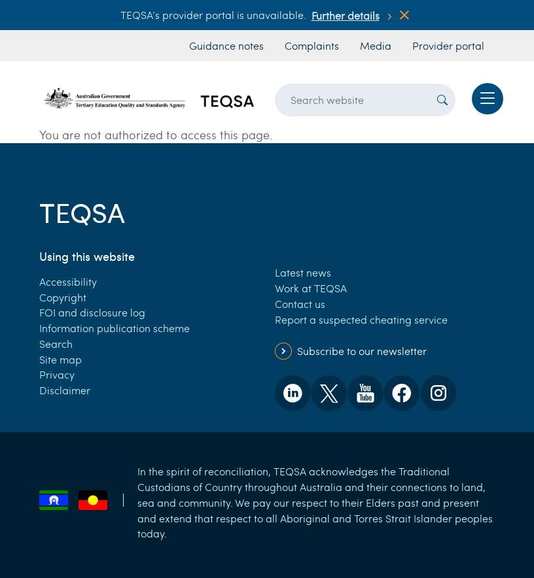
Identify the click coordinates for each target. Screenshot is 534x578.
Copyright (62, 297)
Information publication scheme (114, 328)
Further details (346, 15)
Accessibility (68, 281)
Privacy (57, 374)
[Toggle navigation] (487, 98)
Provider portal (448, 45)
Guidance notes (226, 45)
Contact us (300, 304)
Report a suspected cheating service (361, 319)
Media (375, 45)
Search (56, 343)
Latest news (303, 272)
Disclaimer (64, 390)
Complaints (312, 45)
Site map (60, 359)
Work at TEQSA (311, 288)
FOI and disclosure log (92, 312)
